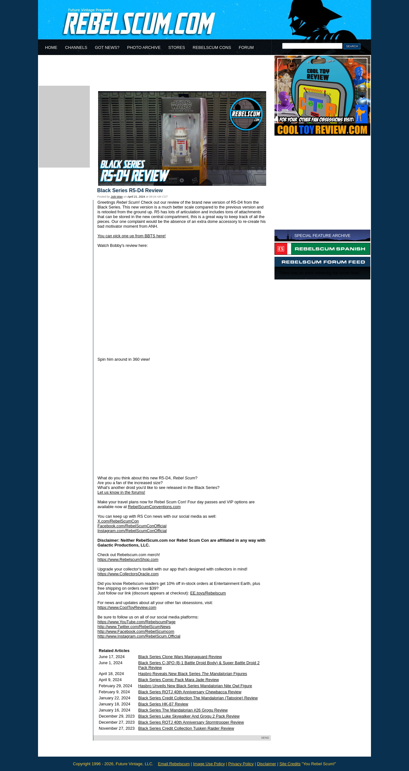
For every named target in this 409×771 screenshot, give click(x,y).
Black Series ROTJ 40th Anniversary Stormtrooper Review (191, 722)
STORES (176, 47)
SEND (265, 737)
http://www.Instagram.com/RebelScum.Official (138, 636)
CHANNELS (76, 47)
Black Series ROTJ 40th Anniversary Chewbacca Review (190, 691)
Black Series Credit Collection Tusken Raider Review (186, 728)
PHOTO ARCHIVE (144, 47)
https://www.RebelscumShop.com (127, 559)
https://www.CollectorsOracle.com (127, 573)
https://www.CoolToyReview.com (126, 607)
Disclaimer (266, 763)
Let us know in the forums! (121, 492)
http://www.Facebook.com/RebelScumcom (135, 631)
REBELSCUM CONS (212, 47)
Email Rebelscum (174, 763)
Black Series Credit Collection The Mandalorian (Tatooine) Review (198, 698)
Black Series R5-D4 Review (130, 190)
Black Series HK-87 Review (163, 704)
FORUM (246, 47)
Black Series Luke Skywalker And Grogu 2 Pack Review (189, 716)
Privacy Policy (241, 763)
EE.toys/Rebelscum (208, 593)
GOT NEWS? (107, 47)
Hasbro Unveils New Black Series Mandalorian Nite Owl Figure (195, 685)
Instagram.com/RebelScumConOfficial (132, 530)
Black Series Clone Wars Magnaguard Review (180, 656)
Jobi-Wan (117, 196)
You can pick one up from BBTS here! (131, 235)
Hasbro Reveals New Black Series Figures (192, 673)
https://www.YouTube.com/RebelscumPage (136, 621)
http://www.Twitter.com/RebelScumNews (134, 626)
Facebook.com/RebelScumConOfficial (131, 525)
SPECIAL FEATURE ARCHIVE (322, 235)
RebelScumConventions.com (154, 506)
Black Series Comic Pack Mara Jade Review (178, 679)
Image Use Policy (209, 763)
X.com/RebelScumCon (118, 521)
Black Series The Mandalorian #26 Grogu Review (183, 710)
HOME (51, 47)
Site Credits (289, 763)
